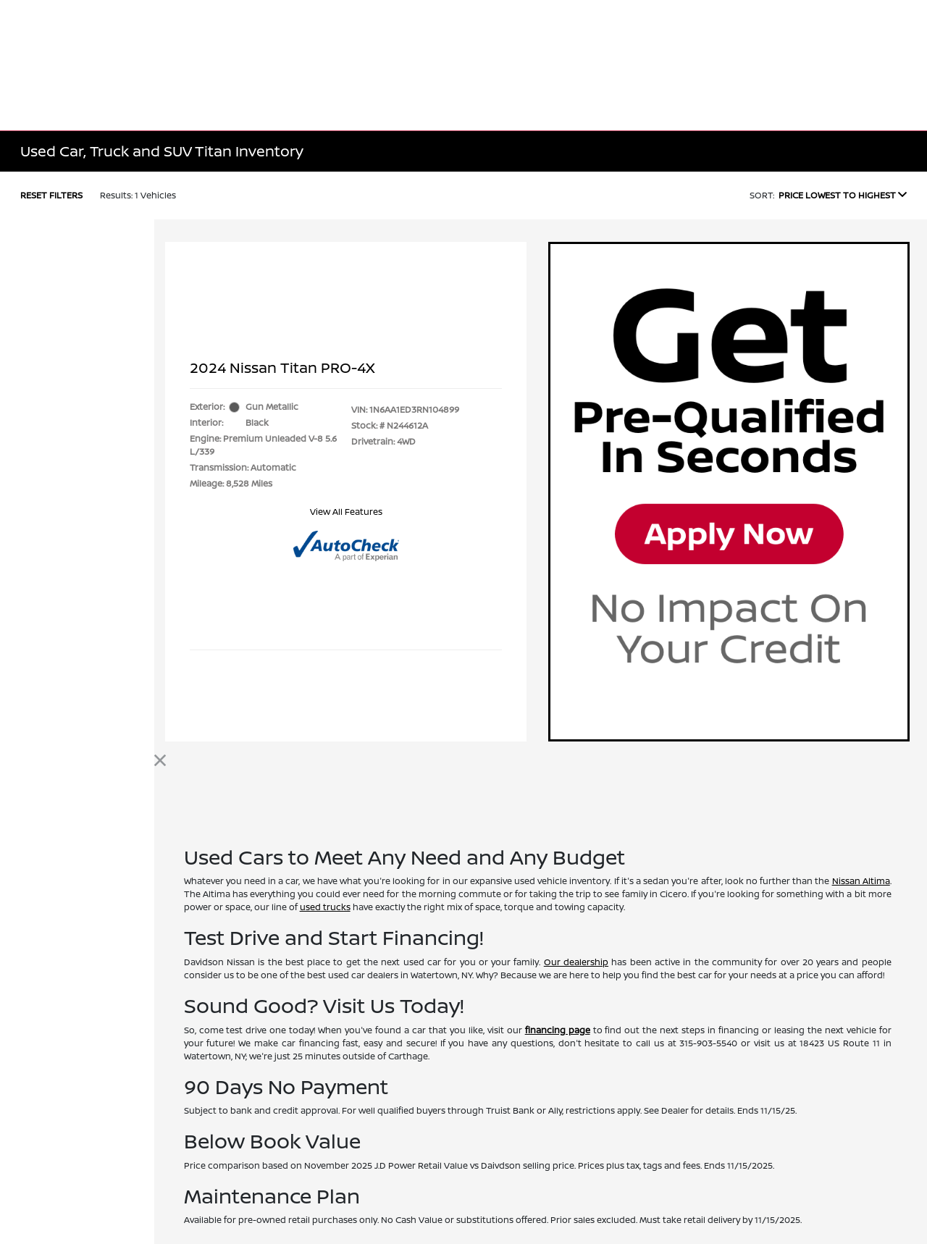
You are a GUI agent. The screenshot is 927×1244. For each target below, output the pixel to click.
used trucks (325, 907)
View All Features (346, 511)
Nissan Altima (861, 881)
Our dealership (576, 962)
